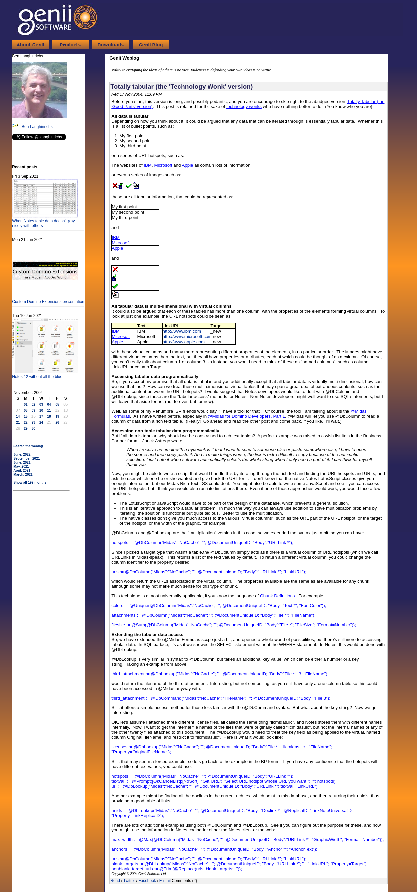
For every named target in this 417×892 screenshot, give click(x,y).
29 (25, 428)
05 (57, 404)
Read (115, 880)
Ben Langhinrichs (37, 126)
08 (25, 410)
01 (25, 404)
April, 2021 (21, 470)
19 (57, 416)
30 (33, 428)
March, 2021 (22, 474)
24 (41, 422)
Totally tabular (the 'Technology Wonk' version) (181, 86)
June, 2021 (21, 462)
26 (57, 422)
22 (25, 422)
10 (41, 410)
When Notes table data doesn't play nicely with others (45, 221)
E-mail (165, 880)
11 (49, 410)
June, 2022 (21, 454)
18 (49, 416)
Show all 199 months (29, 482)
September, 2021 (26, 458)
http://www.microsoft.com (187, 336)
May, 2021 (21, 466)
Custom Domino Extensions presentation (48, 299)
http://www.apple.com (184, 341)
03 (41, 404)
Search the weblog (28, 446)
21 (18, 422)
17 (41, 416)
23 (33, 422)
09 (33, 410)
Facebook (147, 880)
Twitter (129, 880)
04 (49, 404)
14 (18, 416)
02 (33, 404)
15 (25, 416)
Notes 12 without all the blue (45, 374)
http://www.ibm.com (182, 331)
